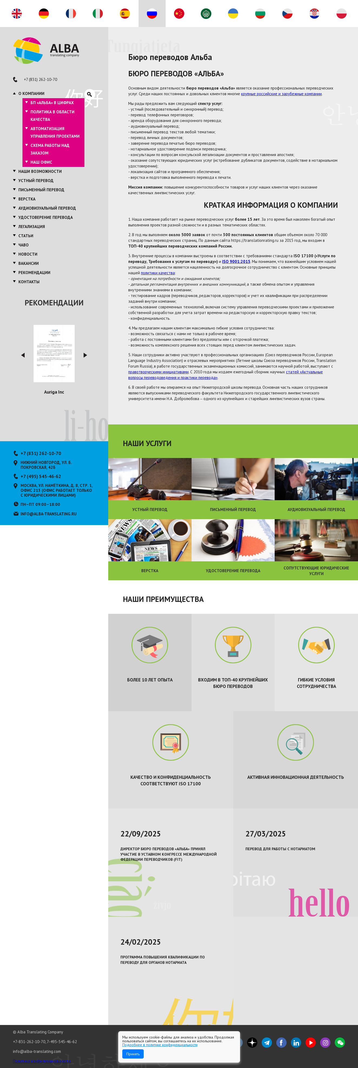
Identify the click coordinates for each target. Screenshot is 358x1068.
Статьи (25, 235)
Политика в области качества (52, 115)
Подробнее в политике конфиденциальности (160, 1044)
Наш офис (41, 162)
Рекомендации (34, 272)
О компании (31, 93)
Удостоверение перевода (45, 217)
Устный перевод (36, 180)
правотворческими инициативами (158, 371)
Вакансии (28, 263)
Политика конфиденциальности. (42, 1061)
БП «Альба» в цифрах (52, 102)
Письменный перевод (41, 189)
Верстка (26, 199)
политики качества (158, 272)
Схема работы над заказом (50, 149)
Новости (27, 254)
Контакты (29, 281)
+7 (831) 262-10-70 (40, 79)
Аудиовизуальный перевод (47, 208)
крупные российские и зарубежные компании (281, 93)
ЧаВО (23, 245)
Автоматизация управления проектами (55, 132)
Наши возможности (40, 171)
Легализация (31, 226)
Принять (133, 1053)
